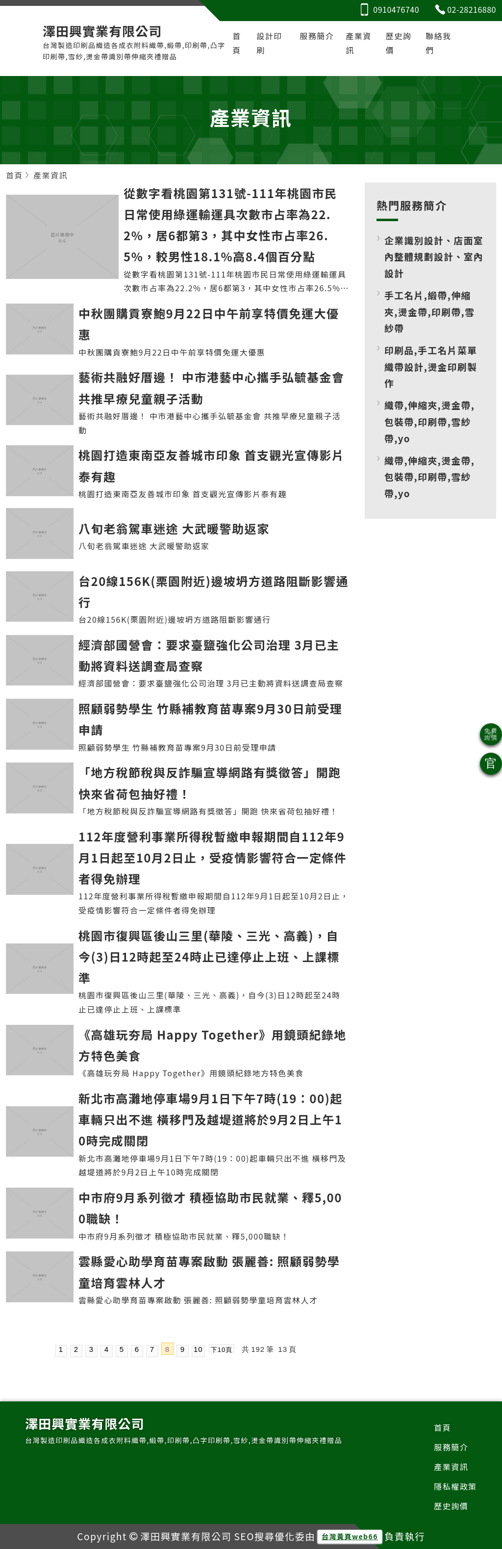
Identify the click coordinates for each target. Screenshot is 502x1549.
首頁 (236, 43)
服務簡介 (317, 36)
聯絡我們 (439, 43)
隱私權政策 (455, 1486)
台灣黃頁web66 (350, 1537)
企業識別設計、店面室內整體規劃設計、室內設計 (433, 256)
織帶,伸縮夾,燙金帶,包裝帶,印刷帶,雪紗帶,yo (429, 422)
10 (198, 1350)
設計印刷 (269, 43)
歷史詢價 (399, 43)
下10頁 (221, 1349)
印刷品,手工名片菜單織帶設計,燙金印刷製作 (430, 366)
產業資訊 (359, 43)
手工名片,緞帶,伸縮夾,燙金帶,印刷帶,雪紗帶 (429, 311)
